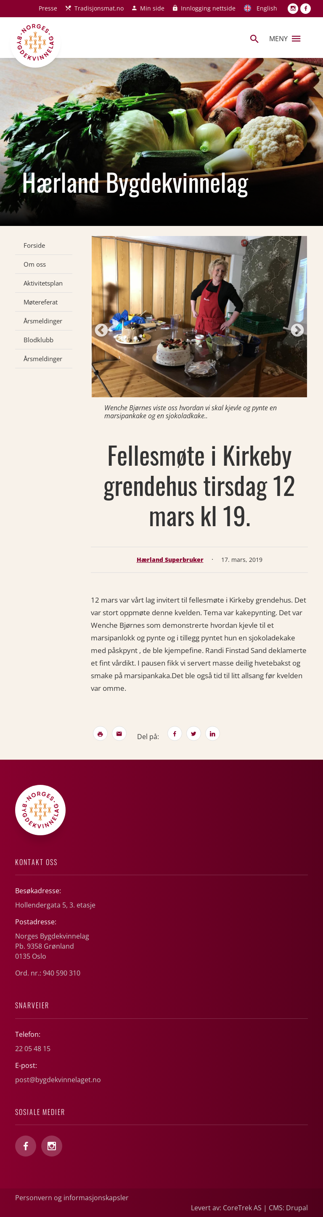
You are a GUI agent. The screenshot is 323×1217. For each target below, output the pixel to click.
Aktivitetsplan (43, 283)
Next (297, 331)
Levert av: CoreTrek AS (226, 1207)
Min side (152, 8)
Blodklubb (38, 340)
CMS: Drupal (288, 1207)
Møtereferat (41, 302)
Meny (284, 39)
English (267, 8)
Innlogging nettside (208, 8)
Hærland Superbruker (170, 560)
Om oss (35, 264)
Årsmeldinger (43, 321)
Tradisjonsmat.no (99, 8)
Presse (48, 8)
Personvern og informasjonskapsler (72, 1197)
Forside (34, 245)
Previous (101, 331)
